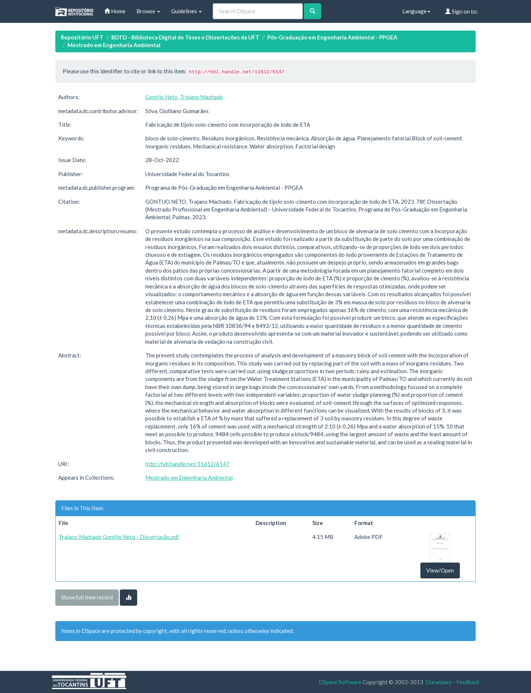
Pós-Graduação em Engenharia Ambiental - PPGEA (332, 37)
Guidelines (186, 11)
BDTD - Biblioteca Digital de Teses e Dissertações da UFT (185, 37)
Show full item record (87, 597)
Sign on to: (461, 11)
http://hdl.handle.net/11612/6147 (187, 464)
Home (114, 11)
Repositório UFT (82, 37)
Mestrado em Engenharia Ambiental (113, 45)
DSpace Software (340, 682)
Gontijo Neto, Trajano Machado (184, 97)
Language (416, 11)
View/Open (440, 570)
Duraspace (439, 682)
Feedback (468, 682)
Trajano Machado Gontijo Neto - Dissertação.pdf (119, 536)
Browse (148, 11)
